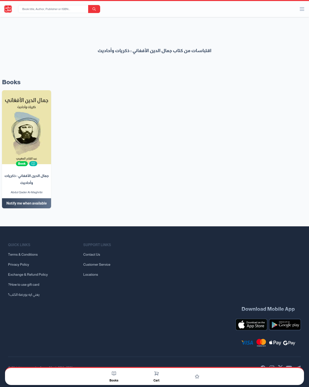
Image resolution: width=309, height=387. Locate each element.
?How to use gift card (23, 284)
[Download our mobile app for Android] (285, 325)
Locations (90, 274)
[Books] (114, 373)
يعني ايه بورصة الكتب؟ (24, 295)
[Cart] (156, 373)
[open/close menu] (302, 9)
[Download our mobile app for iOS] (251, 325)
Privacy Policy (18, 264)
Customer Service (96, 264)
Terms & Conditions (23, 254)
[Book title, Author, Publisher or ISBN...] (54, 9)
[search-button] (94, 9)
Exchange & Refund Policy (28, 274)
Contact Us (91, 254)
